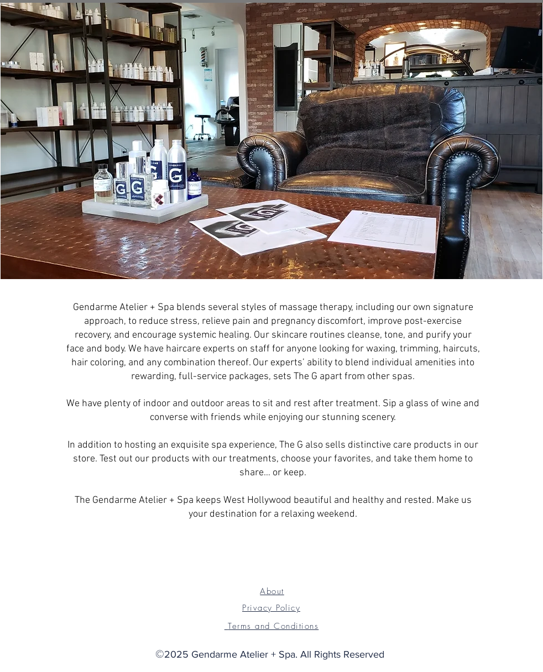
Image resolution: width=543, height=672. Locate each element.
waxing (380, 349)
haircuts (460, 349)
